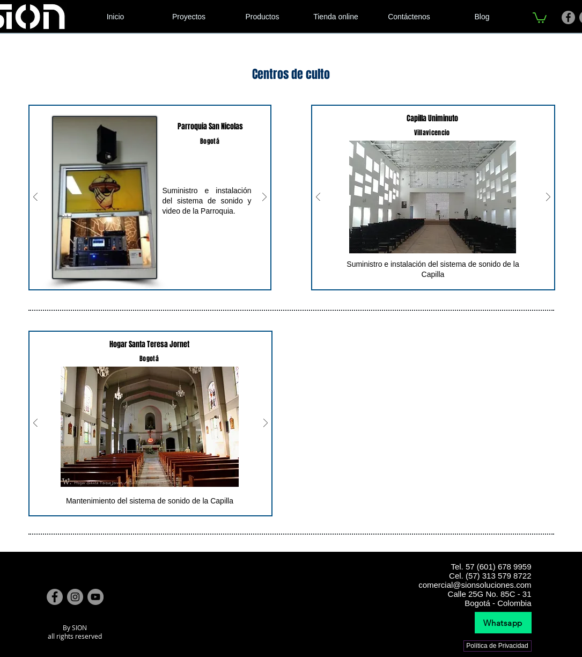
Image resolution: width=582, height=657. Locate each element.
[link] (540, 17)
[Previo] (35, 198)
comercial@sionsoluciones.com (474, 584)
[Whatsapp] (503, 622)
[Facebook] (568, 17)
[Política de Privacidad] (497, 646)
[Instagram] (75, 597)
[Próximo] (264, 198)
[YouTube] (95, 597)
